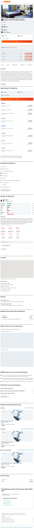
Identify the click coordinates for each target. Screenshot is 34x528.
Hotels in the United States (21, 527)
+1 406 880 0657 (4, 30)
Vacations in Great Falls (7, 502)
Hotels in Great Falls (6, 503)
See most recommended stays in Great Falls (25, 449)
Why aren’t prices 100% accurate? (17, 521)
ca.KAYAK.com (3, 527)
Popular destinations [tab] (15, 494)
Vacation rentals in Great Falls (8, 505)
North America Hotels (13, 527)
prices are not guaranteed (22, 514)
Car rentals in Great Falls (7, 500)
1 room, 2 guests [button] (5, 38)
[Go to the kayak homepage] (7, 1)
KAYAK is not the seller (17, 518)
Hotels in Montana (29, 527)
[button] (2, 1)
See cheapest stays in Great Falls (27, 428)
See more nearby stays (29, 407)
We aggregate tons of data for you (17, 519)
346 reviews (8, 32)
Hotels (7, 527)
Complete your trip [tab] (5, 494)
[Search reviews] (17, 242)
